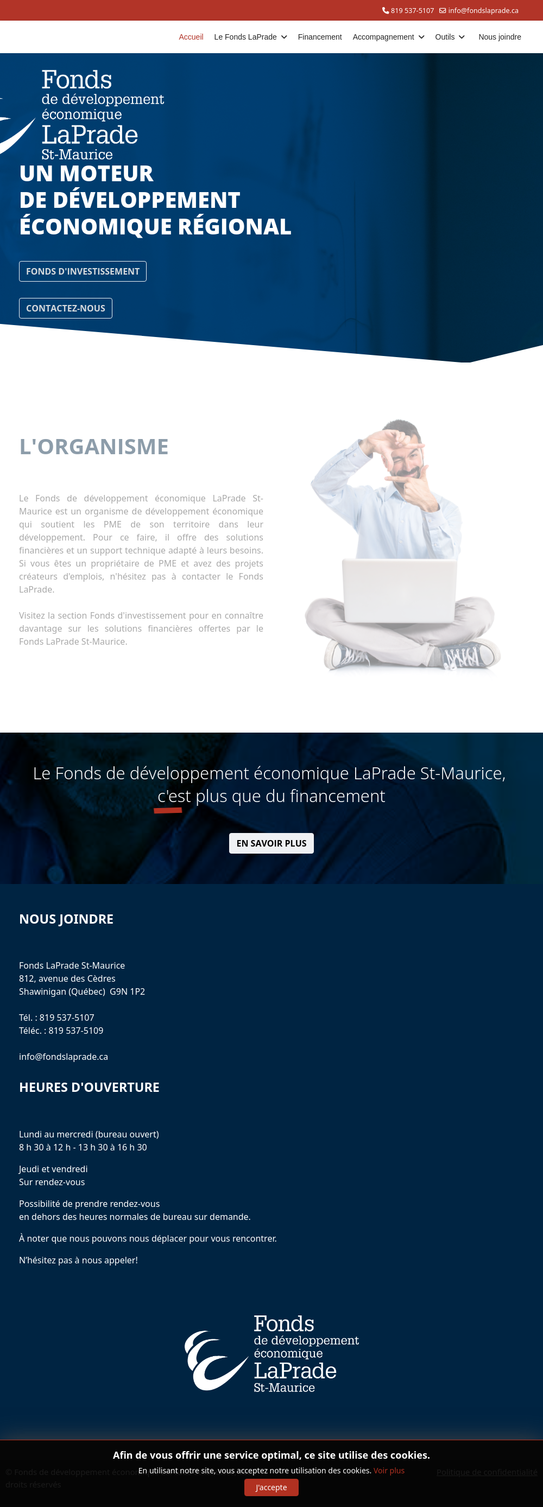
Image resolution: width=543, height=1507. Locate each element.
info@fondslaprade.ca (484, 10)
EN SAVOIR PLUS (271, 843)
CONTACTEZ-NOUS (65, 308)
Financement (320, 37)
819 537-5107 (412, 10)
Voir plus (389, 1470)
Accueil (191, 37)
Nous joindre (499, 37)
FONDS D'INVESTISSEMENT (83, 271)
